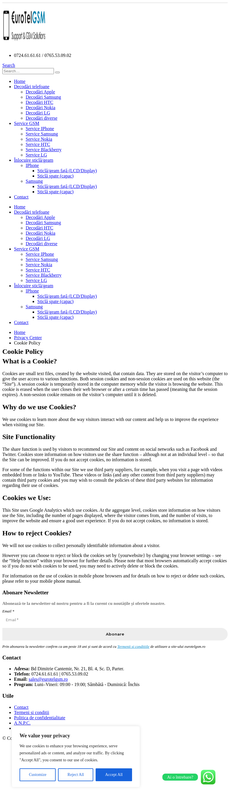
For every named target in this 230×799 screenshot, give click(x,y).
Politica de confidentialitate (39, 717)
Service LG (36, 154)
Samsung (34, 181)
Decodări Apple (40, 91)
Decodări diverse (41, 118)
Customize (37, 774)
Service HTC (38, 144)
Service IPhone (40, 128)
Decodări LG (38, 112)
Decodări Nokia (40, 107)
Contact (21, 196)
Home (19, 81)
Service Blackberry (44, 149)
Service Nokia (39, 139)
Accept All (113, 774)
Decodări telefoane (31, 86)
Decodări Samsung (43, 97)
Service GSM (26, 123)
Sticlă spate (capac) (55, 175)
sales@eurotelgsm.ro (48, 679)
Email (8, 611)
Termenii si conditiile (133, 646)
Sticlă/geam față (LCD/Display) (67, 170)
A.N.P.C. (22, 722)
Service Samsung (42, 133)
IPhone (32, 165)
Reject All (76, 774)
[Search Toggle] (8, 65)
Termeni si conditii (31, 712)
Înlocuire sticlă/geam (33, 160)
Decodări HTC (39, 102)
